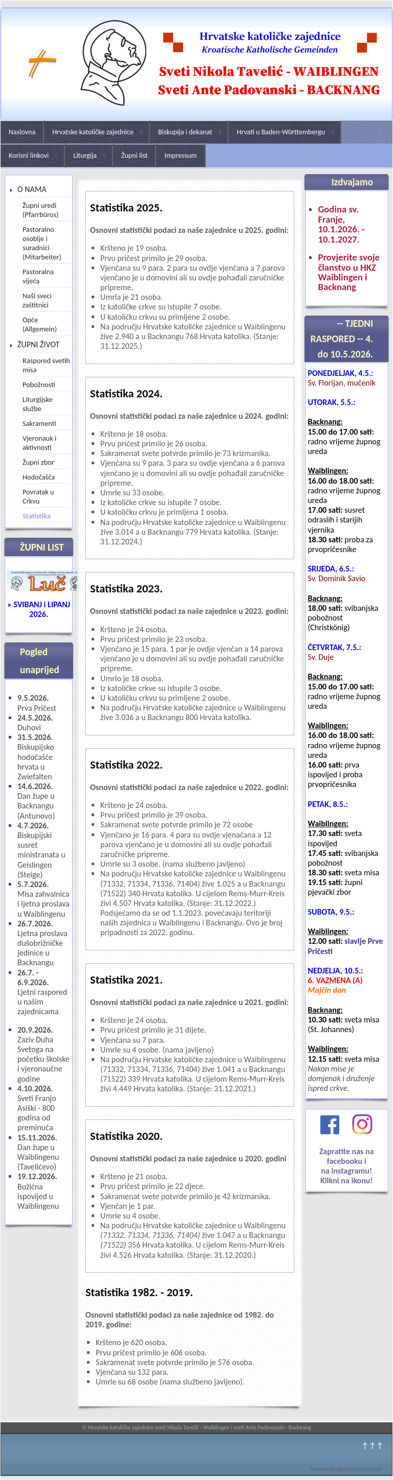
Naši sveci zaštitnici (37, 300)
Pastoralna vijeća (38, 276)
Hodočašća (39, 477)
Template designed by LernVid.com (346, 1469)
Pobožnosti (39, 384)
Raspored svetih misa (46, 365)
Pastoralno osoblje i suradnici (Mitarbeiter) (42, 243)
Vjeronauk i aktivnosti (39, 443)
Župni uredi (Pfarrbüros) (40, 210)
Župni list (134, 155)
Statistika (37, 515)
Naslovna (22, 132)
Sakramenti (39, 423)
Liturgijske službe (38, 404)
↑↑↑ (372, 1445)
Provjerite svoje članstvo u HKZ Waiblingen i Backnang (348, 272)
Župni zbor (38, 462)
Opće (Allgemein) (40, 324)
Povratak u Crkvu (38, 496)
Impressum (180, 155)
